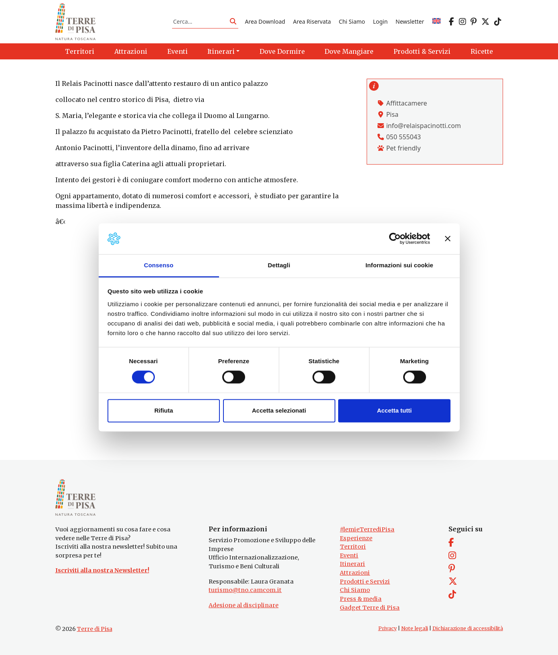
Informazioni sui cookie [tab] (399, 265)
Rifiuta (163, 410)
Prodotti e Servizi (365, 581)
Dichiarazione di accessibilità (467, 628)
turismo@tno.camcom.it (245, 590)
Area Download (265, 21)
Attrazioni (355, 572)
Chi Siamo (352, 21)
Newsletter (410, 21)
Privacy (387, 628)
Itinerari (352, 564)
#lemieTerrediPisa (367, 529)
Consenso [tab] (158, 265)
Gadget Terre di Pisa (370, 607)
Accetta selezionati (279, 410)
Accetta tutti (394, 410)
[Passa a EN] (436, 21)
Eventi (349, 555)
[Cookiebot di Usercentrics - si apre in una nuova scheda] (395, 239)
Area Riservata (312, 21)
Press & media (360, 598)
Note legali (414, 628)
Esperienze (356, 538)
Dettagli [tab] (279, 265)
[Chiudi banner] (447, 239)
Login (380, 21)
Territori (353, 546)
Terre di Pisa (94, 629)
